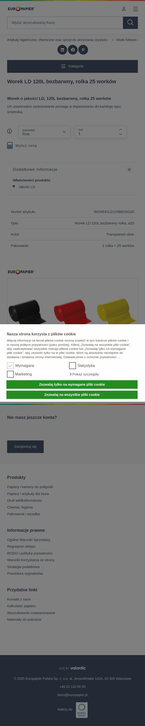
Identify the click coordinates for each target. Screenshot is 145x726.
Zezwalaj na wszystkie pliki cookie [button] (72, 395)
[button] (84, 374)
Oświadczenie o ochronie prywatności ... (91, 357)
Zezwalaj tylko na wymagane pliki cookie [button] (72, 384)
